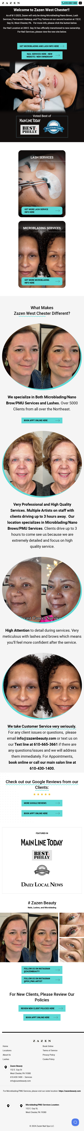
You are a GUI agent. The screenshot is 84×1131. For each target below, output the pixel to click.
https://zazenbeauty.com (70, 1091)
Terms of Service (50, 1050)
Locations (7, 1050)
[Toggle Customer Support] (75, 1122)
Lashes (6, 1059)
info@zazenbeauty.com (20, 1080)
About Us (7, 1054)
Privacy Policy (49, 1054)
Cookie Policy (48, 1059)
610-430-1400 (69, 3)
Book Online (48, 1046)
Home (5, 1046)
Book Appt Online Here (36, 420)
